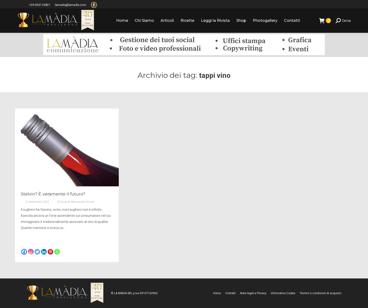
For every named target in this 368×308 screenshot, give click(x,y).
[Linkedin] (44, 252)
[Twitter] (37, 252)
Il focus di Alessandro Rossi (76, 201)
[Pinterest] (50, 252)
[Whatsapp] (57, 252)
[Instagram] (31, 252)
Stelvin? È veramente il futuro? (53, 194)
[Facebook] (24, 252)
